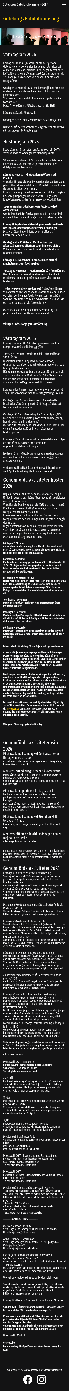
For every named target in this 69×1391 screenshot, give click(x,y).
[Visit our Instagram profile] (41, 1379)
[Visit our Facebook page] (27, 1379)
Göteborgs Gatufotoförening (31, 19)
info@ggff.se (13, 708)
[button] (64, 4)
